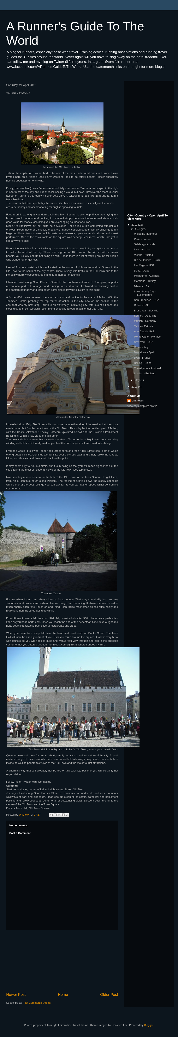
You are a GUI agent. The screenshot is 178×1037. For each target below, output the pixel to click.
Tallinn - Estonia (143, 326)
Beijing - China (143, 362)
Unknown (137, 400)
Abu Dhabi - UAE (144, 331)
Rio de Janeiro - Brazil (147, 260)
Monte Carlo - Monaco (147, 336)
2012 (134, 224)
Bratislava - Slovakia (146, 310)
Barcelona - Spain (144, 352)
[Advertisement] (62, 961)
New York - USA (143, 342)
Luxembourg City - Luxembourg (145, 293)
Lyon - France (142, 357)
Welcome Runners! (145, 233)
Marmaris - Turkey (145, 280)
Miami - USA (141, 286)
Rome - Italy (141, 347)
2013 (134, 386)
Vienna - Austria (143, 254)
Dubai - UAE (141, 305)
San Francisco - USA (146, 300)
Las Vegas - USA (144, 265)
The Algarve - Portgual (147, 368)
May (138, 380)
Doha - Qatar (141, 270)
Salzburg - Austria (144, 244)
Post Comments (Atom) (37, 1002)
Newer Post (16, 995)
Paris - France (142, 239)
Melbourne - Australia (146, 275)
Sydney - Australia (145, 315)
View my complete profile (142, 405)
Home (63, 995)
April (138, 229)
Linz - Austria (141, 249)
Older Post (109, 995)
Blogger (148, 1025)
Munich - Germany (145, 320)
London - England (144, 373)
